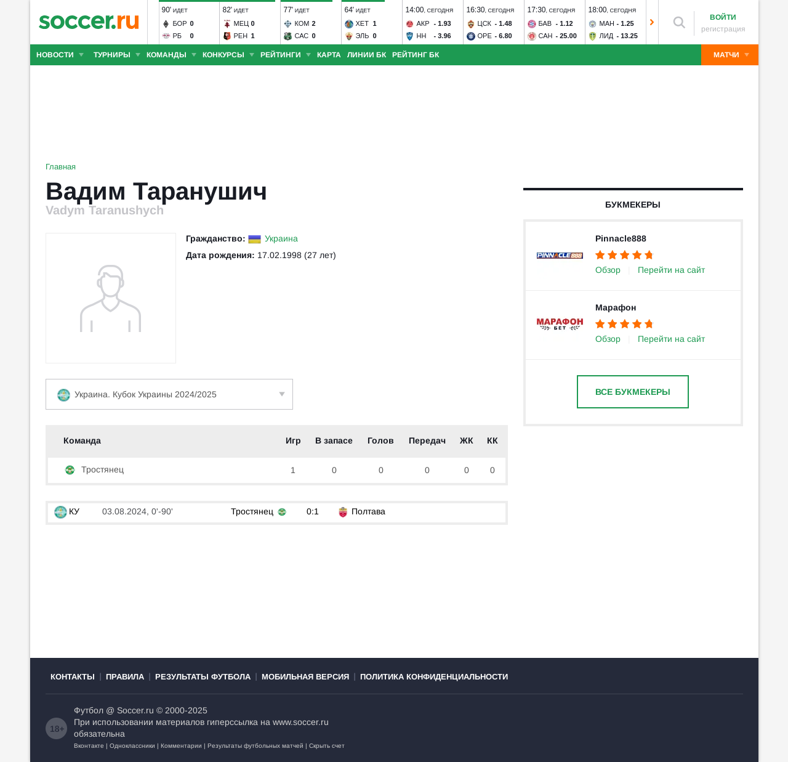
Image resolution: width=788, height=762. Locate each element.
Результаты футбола (203, 676)
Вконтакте (89, 745)
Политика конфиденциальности (434, 676)
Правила (125, 676)
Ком (302, 23)
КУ (66, 511)
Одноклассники (132, 745)
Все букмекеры (632, 392)
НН (422, 35)
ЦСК (485, 23)
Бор (180, 23)
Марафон (615, 307)
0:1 (313, 511)
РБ (177, 35)
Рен (241, 35)
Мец (241, 23)
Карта (329, 55)
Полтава (368, 511)
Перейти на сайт (671, 270)
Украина (281, 238)
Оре (485, 35)
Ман (607, 23)
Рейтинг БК (415, 55)
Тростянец (93, 469)
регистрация (723, 29)
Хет (362, 23)
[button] (153, 22)
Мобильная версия (305, 676)
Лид (607, 35)
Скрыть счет (327, 745)
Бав (545, 23)
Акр (423, 23)
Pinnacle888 (620, 238)
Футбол (88, 710)
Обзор (608, 270)
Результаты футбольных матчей (255, 745)
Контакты (72, 676)
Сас (302, 35)
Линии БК (366, 55)
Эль (362, 35)
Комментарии (181, 745)
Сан (546, 35)
